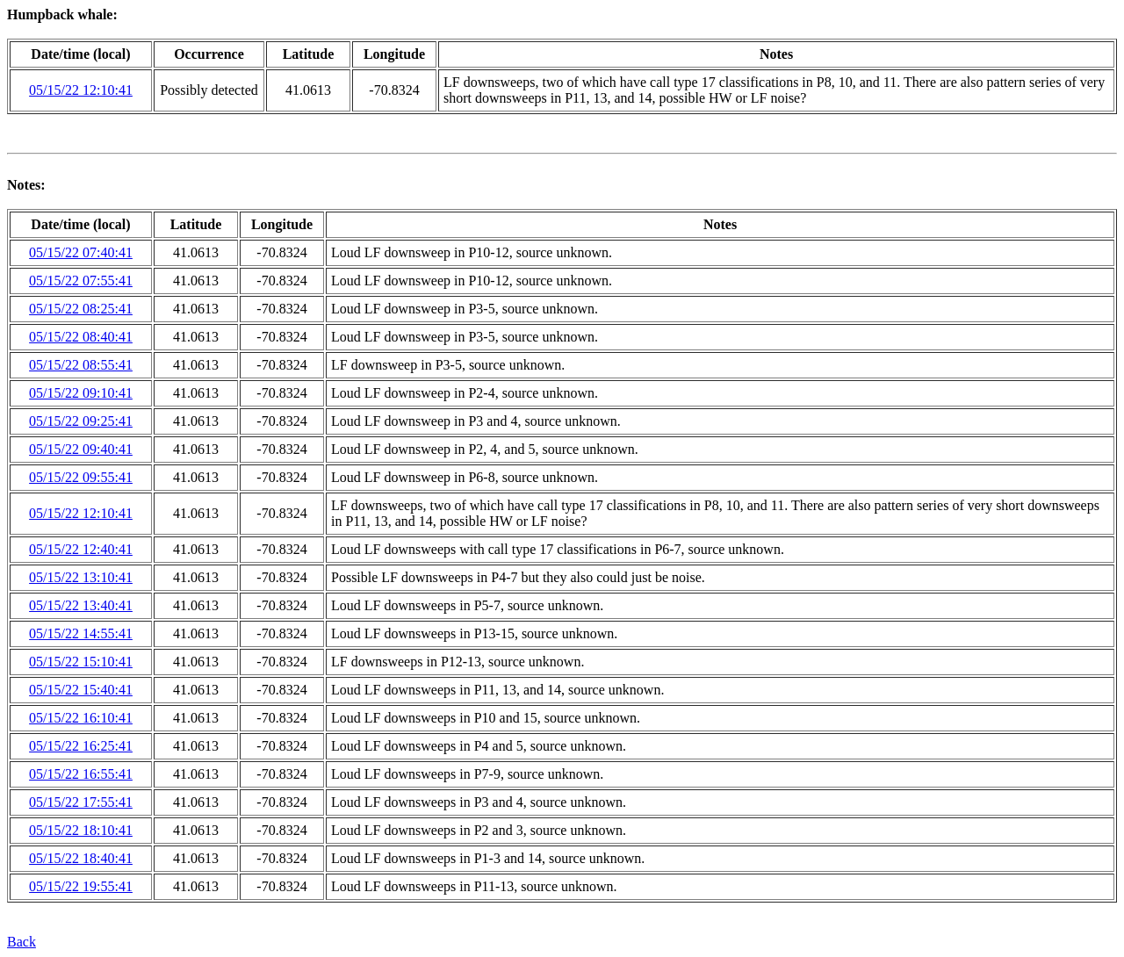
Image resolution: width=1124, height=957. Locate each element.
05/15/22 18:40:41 (81, 858)
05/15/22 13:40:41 (81, 605)
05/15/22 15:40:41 (81, 689)
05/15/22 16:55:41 (81, 773)
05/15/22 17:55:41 (81, 802)
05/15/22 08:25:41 (81, 308)
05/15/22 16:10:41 (81, 717)
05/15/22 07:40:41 (81, 252)
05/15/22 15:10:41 (81, 661)
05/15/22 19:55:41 (81, 886)
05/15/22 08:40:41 (81, 336)
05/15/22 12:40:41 (81, 549)
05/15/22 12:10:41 (81, 90)
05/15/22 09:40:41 (81, 449)
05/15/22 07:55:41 (81, 280)
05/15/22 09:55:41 (81, 477)
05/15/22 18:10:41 (81, 830)
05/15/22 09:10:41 (81, 392)
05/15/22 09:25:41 (81, 421)
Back (21, 941)
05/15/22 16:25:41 (81, 745)
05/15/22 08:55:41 (81, 364)
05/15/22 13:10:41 (81, 577)
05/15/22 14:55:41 (81, 633)
